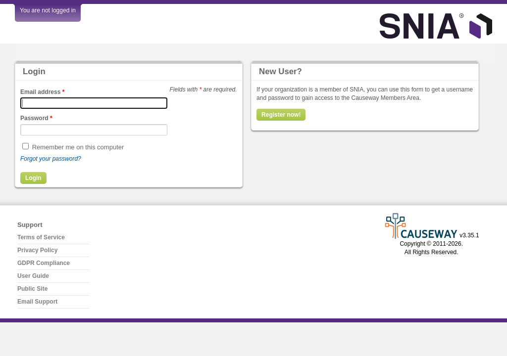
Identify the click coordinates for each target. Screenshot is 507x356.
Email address (42, 92)
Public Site (32, 288)
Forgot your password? (50, 158)
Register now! (281, 114)
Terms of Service (41, 237)
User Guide (33, 275)
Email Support (37, 301)
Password (36, 118)
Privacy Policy (37, 250)
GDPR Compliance (43, 263)
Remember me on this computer (78, 147)
